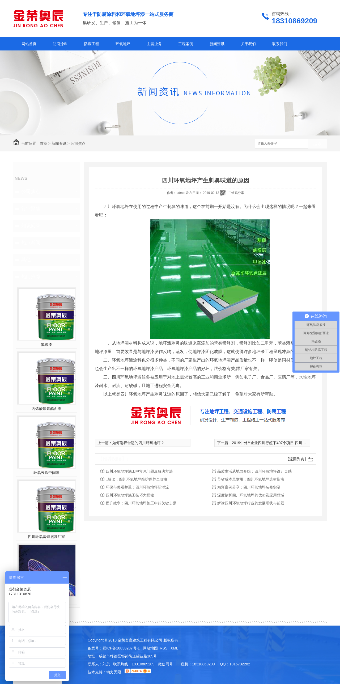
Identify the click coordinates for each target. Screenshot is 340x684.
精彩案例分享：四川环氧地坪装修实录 (248, 487)
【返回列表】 (297, 459)
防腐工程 (91, 44)
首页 (43, 143)
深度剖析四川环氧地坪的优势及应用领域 (250, 495)
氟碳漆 (46, 344)
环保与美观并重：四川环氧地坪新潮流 (137, 487)
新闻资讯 (217, 44)
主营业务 (154, 44)
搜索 (317, 144)
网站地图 (150, 648)
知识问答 (30, 225)
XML (174, 648)
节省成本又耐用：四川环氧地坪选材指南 (250, 479)
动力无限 (113, 672)
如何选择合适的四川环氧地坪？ (138, 443)
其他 (26, 259)
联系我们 (279, 44)
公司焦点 (78, 143)
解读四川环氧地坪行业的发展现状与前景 (250, 503)
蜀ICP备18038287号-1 (121, 648)
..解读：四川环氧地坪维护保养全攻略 (136, 479)
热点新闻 (30, 242)
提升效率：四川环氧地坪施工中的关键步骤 (141, 503)
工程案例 (185, 44)
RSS (164, 648)
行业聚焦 (30, 208)
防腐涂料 (60, 44)
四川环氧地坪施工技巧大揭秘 (130, 495)
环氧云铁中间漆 (46, 472)
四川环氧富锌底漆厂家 (46, 536)
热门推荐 (30, 276)
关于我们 (248, 44)
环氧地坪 (123, 44)
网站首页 (29, 44)
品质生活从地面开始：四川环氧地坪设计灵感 (254, 471)
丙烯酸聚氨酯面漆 (46, 408)
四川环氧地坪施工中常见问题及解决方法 (139, 471)
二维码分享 (236, 193)
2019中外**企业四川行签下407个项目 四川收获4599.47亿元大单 (285, 443)
